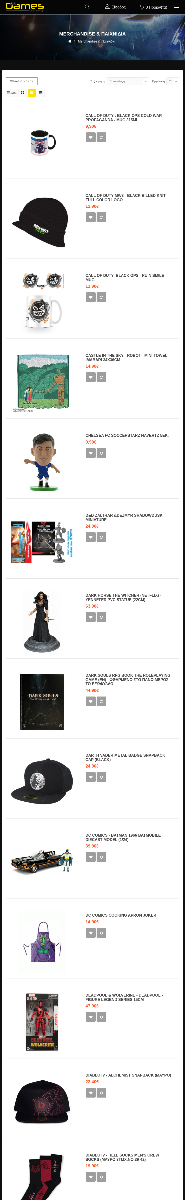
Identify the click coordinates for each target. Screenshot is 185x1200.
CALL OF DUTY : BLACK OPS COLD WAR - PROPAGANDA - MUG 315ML (125, 118)
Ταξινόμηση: (98, 81)
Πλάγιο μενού (21, 81)
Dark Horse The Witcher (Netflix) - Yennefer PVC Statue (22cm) (123, 597)
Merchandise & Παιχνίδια (96, 41)
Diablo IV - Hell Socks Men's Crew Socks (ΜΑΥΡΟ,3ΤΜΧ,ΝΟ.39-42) (122, 1157)
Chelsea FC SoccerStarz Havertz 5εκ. (127, 435)
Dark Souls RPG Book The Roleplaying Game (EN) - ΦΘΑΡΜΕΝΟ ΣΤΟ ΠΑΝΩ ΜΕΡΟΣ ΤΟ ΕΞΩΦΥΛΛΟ (128, 679)
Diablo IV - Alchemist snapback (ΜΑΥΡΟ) (128, 1075)
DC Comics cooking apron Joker (121, 915)
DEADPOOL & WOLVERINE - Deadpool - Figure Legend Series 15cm (124, 997)
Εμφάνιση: (158, 81)
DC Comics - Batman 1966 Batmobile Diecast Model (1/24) (123, 837)
